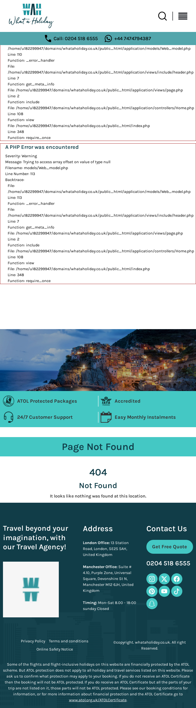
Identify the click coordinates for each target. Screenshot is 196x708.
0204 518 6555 (168, 563)
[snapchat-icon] (152, 603)
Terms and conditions (68, 641)
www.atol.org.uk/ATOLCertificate (98, 700)
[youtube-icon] (164, 591)
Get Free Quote (169, 547)
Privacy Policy (33, 641)
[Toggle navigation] (180, 16)
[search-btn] (165, 16)
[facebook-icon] (176, 578)
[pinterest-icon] (152, 591)
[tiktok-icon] (176, 591)
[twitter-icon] (164, 578)
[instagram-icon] (152, 578)
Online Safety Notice (54, 649)
